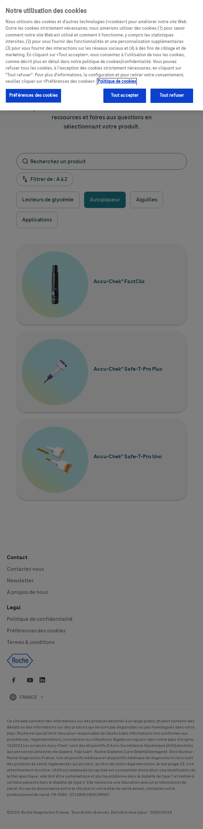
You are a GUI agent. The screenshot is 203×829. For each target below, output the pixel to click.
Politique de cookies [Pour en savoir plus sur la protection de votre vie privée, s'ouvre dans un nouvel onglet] (117, 78)
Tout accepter (125, 92)
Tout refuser (172, 92)
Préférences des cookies (33, 92)
